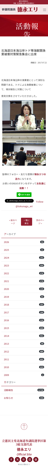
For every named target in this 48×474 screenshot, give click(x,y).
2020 (24, 289)
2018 (24, 304)
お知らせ (24, 398)
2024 (24, 257)
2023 (24, 265)
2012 (24, 351)
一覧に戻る (27, 222)
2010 (24, 367)
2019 (24, 296)
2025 (24, 249)
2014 (24, 335)
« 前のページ (13, 222)
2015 (24, 328)
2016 (24, 320)
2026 (24, 242)
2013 (24, 343)
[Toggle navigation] (43, 9)
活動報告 (24, 390)
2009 (24, 375)
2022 (24, 273)
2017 (24, 312)
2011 (24, 359)
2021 (24, 281)
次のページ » (40, 222)
